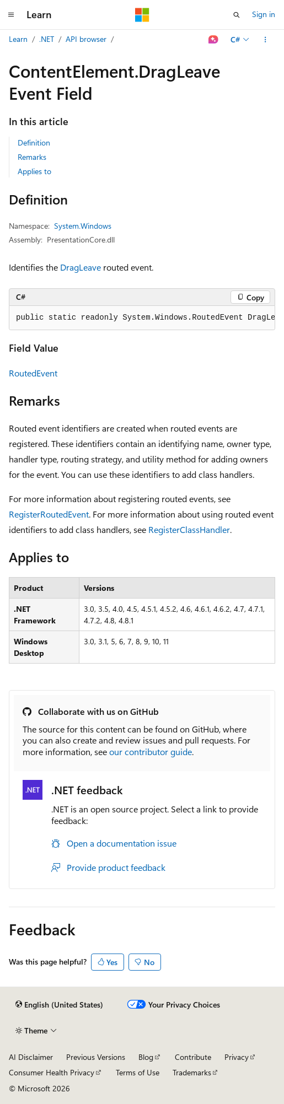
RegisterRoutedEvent (49, 514)
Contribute (193, 1057)
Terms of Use (137, 1072)
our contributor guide (150, 751)
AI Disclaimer (31, 1057)
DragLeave (80, 267)
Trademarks (192, 1072)
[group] (142, 318)
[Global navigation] (11, 15)
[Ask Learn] (213, 40)
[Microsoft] (142, 15)
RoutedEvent (33, 373)
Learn (18, 39)
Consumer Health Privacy (51, 1072)
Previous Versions (95, 1057)
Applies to (34, 171)
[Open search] (237, 15)
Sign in (263, 14)
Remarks (32, 157)
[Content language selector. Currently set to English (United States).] (59, 1005)
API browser (86, 39)
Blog (145, 1057)
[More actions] (265, 40)
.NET (46, 39)
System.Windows (82, 225)
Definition (34, 142)
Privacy (236, 1057)
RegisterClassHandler (189, 529)
